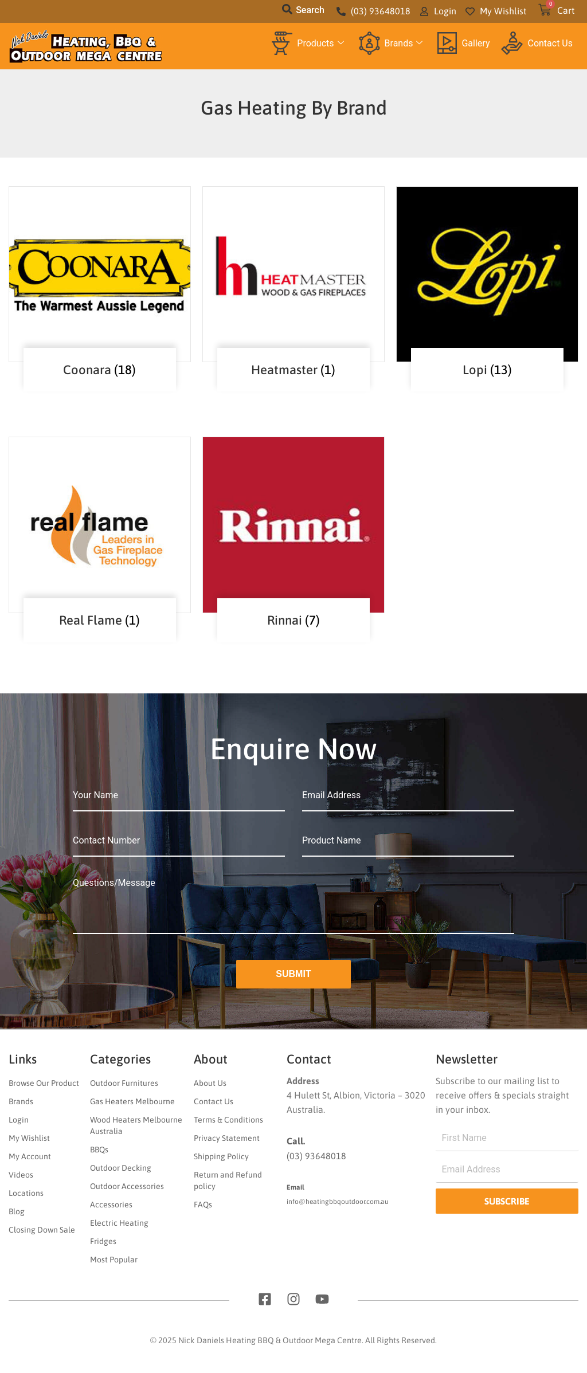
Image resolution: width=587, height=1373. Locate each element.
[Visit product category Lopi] (487, 274)
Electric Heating (119, 1222)
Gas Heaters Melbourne (132, 1101)
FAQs (203, 1204)
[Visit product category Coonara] (99, 274)
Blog (17, 1211)
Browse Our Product (44, 1083)
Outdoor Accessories (127, 1186)
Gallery (463, 43)
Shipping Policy (221, 1156)
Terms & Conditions (228, 1119)
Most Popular (114, 1259)
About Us (210, 1083)
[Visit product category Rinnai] (293, 524)
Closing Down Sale (42, 1229)
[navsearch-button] (287, 11)
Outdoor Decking (120, 1167)
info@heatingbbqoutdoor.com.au (338, 1202)
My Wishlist (29, 1138)
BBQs (99, 1149)
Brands (391, 43)
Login (19, 1119)
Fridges (103, 1241)
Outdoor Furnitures (124, 1083)
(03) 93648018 (316, 1156)
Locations (26, 1193)
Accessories (111, 1204)
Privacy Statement (227, 1138)
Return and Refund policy (228, 1180)
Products (307, 43)
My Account (30, 1156)
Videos (21, 1174)
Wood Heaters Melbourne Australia (136, 1125)
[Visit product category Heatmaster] (293, 274)
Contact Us (537, 43)
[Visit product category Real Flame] (99, 524)
